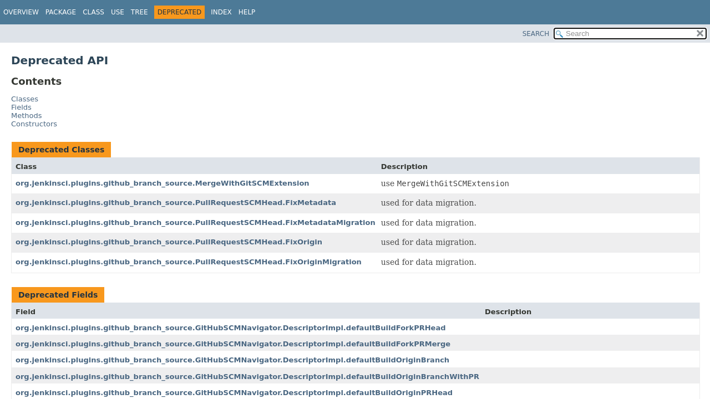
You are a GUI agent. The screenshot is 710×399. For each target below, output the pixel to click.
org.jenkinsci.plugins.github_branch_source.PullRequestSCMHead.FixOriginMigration (189, 262)
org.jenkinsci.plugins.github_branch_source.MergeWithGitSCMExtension (163, 183)
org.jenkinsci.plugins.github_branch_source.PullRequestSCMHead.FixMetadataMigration (196, 222)
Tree (139, 12)
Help (247, 12)
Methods (26, 115)
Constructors (34, 124)
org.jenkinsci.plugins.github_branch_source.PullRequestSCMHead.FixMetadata (176, 202)
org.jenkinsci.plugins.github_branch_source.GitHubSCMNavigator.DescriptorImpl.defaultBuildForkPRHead (231, 328)
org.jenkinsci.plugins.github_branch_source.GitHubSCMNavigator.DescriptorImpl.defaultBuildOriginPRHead (234, 392)
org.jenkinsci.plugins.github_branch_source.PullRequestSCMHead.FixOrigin (169, 242)
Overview (21, 12)
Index (221, 12)
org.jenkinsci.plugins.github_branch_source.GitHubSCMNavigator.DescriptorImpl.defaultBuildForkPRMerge (233, 344)
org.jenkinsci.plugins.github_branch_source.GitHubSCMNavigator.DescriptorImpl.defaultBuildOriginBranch (232, 360)
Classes (24, 99)
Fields (21, 107)
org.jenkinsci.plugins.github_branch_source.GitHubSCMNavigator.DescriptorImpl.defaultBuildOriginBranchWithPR (247, 376)
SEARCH (536, 34)
